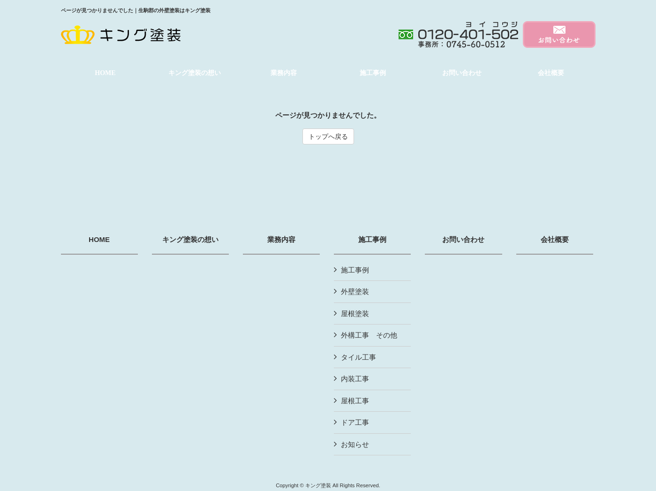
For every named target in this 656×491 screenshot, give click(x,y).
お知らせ (355, 444)
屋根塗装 (355, 313)
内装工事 (355, 379)
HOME (99, 239)
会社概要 (555, 239)
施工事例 (372, 239)
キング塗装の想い (190, 239)
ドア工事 (355, 422)
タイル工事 (358, 357)
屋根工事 (355, 401)
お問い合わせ (463, 239)
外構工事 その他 (369, 335)
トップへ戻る (328, 136)
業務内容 (281, 239)
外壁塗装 (355, 291)
